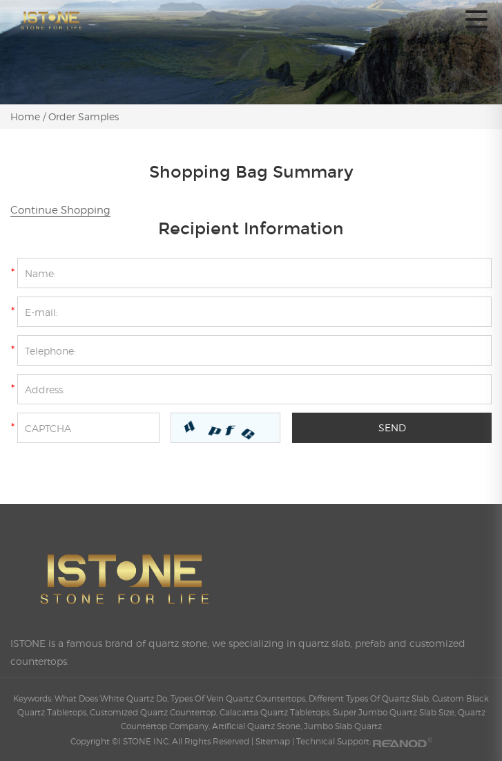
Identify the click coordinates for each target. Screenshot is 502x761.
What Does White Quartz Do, (113, 698)
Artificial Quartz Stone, (258, 726)
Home (26, 116)
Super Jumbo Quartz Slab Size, (395, 712)
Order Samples (83, 116)
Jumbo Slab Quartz (343, 726)
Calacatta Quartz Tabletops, (276, 712)
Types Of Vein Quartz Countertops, (240, 698)
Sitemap (272, 741)
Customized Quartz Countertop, (155, 712)
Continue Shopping (60, 210)
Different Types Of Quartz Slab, (370, 698)
